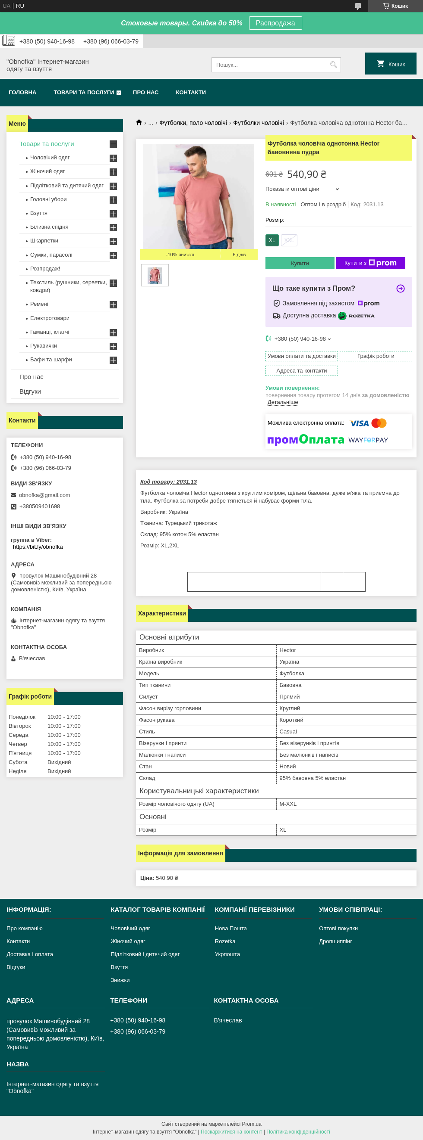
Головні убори (48, 199)
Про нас (145, 92)
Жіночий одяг (47, 171)
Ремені (39, 304)
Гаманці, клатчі (49, 332)
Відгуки (30, 391)
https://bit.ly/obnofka (38, 547)
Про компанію (24, 928)
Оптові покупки (338, 928)
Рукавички (43, 345)
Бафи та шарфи (51, 359)
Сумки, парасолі (51, 255)
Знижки (119, 980)
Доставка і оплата (29, 954)
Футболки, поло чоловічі (193, 122)
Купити (300, 263)
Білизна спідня (49, 227)
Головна (22, 92)
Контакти (191, 92)
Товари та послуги (84, 92)
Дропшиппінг (335, 941)
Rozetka (225, 941)
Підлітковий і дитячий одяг (145, 954)
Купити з (370, 263)
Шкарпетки (44, 240)
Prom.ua (252, 1124)
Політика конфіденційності (298, 1132)
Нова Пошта (231, 928)
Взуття (38, 213)
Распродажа (275, 23)
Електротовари (49, 318)
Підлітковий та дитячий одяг (67, 185)
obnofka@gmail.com (44, 495)
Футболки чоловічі (258, 122)
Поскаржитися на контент (231, 1132)
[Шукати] (333, 64)
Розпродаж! (45, 268)
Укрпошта (227, 954)
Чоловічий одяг (50, 157)
